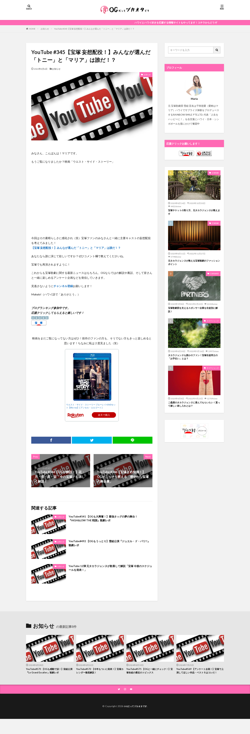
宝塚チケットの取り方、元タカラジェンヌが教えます (194, 212)
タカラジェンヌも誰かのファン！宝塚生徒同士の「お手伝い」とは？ (194, 360)
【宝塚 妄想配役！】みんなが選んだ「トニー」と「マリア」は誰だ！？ (76, 247)
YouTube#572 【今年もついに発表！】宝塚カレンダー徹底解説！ (99, 671)
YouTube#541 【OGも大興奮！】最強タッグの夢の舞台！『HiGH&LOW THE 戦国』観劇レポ (109, 519)
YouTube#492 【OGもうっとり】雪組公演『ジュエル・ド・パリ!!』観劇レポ (108, 544)
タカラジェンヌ (213, 324)
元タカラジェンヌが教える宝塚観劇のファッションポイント (194, 264)
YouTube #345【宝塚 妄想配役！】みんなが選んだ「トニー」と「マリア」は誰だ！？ (94, 28)
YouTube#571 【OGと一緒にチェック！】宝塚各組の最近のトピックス (147, 671)
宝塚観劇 (215, 173)
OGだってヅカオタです (135, 711)
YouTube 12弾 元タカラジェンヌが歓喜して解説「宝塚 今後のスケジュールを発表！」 (110, 568)
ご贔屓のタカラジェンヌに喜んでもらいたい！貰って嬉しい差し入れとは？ (193, 409)
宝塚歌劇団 (214, 276)
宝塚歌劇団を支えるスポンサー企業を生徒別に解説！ (194, 312)
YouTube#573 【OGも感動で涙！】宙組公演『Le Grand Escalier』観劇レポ (49, 671)
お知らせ (45, 28)
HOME (32, 29)
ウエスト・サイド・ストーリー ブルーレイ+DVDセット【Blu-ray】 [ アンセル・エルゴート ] (91, 406)
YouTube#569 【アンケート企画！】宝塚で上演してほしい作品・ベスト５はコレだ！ (199, 673)
